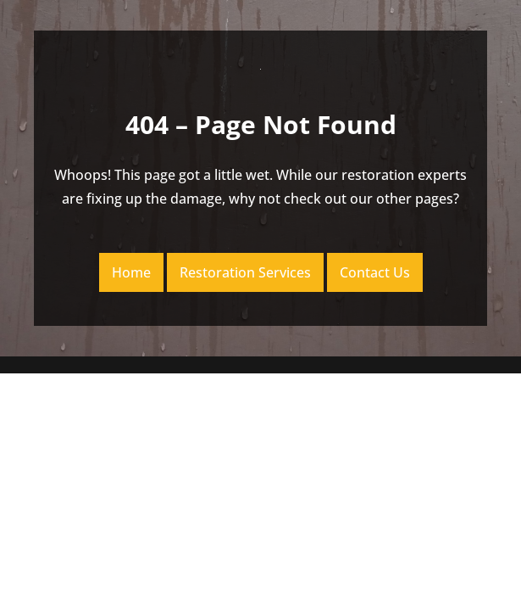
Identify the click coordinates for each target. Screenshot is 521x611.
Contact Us (375, 272)
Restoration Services (245, 272)
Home (131, 272)
